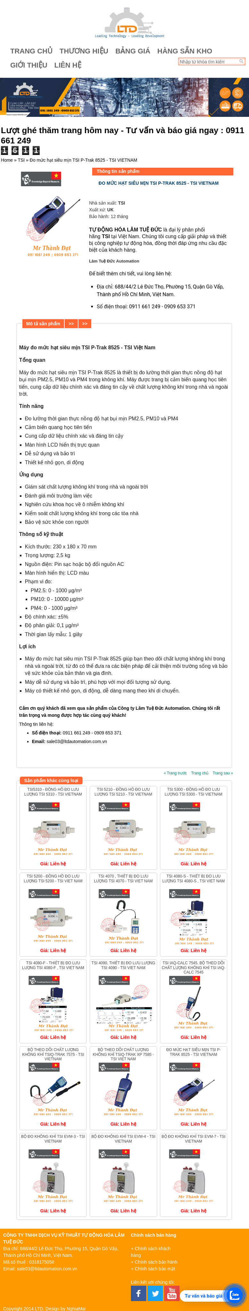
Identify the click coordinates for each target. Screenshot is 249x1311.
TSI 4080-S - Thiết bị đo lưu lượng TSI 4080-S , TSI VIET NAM (193, 878)
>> (71, 323)
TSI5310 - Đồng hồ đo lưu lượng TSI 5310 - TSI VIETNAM (53, 791)
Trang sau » (223, 773)
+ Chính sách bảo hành (154, 1262)
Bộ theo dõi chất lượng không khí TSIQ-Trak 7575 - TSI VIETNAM (53, 1054)
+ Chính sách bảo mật (153, 1268)
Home (7, 160)
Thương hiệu (84, 51)
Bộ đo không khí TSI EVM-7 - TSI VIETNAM (194, 1138)
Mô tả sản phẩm (43, 323)
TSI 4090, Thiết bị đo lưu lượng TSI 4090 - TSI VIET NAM (123, 965)
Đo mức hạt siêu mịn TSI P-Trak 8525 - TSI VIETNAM (193, 1052)
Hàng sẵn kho (184, 51)
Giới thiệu (28, 65)
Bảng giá (132, 51)
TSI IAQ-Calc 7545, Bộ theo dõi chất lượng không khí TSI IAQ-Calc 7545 (193, 968)
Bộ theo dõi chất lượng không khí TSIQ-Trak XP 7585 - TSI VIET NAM (123, 1054)
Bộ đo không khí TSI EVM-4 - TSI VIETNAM (123, 1138)
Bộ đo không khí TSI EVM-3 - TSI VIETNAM (53, 1138)
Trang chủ (31, 51)
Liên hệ (67, 65)
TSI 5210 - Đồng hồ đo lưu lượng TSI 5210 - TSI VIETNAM (123, 791)
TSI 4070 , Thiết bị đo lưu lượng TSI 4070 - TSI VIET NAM (123, 878)
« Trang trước (175, 773)
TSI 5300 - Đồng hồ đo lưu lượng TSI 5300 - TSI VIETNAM (193, 791)
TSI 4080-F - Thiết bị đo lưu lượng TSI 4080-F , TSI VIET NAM (53, 965)
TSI (21, 160)
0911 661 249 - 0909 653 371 (162, 306)
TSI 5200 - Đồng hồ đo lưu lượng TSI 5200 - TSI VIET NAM (53, 878)
